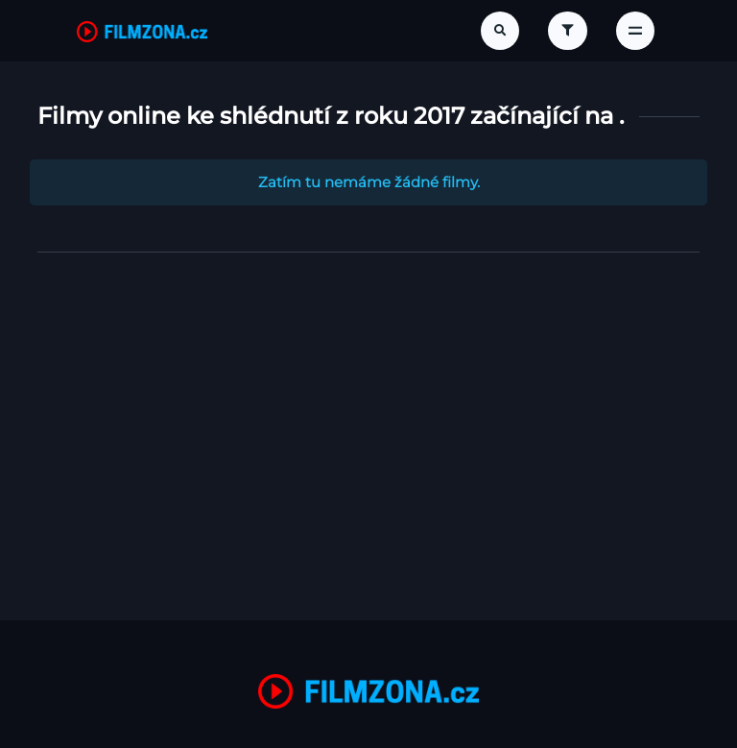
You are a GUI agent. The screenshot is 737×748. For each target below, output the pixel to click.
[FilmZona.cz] (142, 30)
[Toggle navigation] (635, 31)
